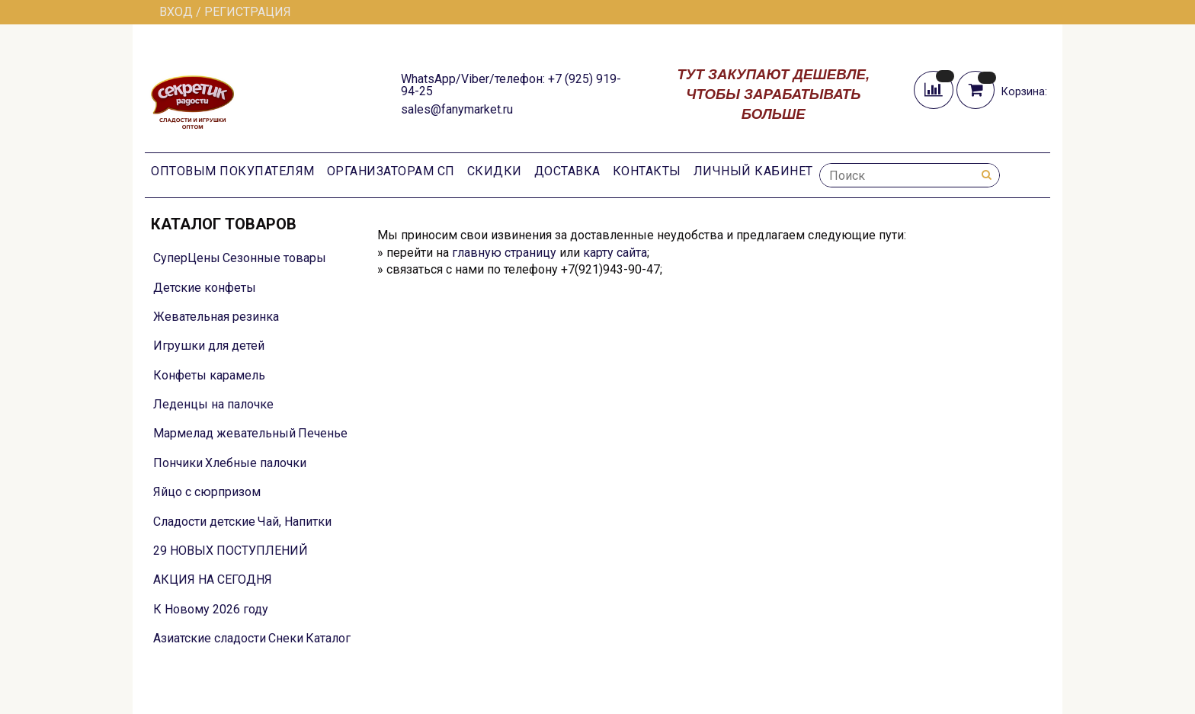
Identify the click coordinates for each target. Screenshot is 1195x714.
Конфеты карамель (209, 375)
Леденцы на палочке (213, 404)
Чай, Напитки (295, 521)
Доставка (567, 171)
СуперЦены (186, 258)
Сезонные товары (274, 258)
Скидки (494, 171)
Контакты (647, 171)
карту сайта (615, 252)
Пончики (178, 463)
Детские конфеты (204, 287)
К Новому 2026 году (210, 609)
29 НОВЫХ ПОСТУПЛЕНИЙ (230, 550)
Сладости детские (204, 521)
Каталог (328, 638)
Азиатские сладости (209, 638)
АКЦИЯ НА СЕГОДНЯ (212, 579)
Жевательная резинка (216, 316)
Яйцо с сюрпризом (207, 492)
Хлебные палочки (255, 463)
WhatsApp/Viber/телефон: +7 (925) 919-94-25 (511, 85)
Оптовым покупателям (233, 171)
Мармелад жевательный (224, 433)
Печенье (323, 433)
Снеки (285, 638)
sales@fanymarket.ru (457, 109)
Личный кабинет (753, 171)
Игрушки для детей (208, 345)
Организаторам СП (391, 171)
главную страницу (504, 252)
